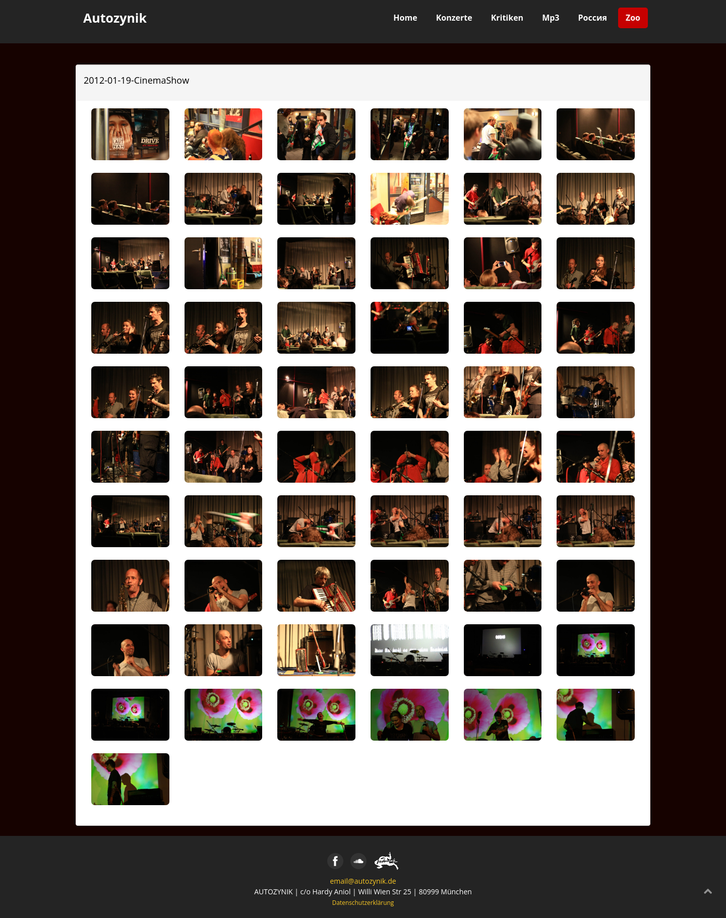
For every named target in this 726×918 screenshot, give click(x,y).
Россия (592, 17)
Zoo (633, 17)
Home (405, 17)
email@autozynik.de (363, 881)
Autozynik (115, 17)
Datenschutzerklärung (363, 902)
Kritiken (507, 17)
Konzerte (454, 17)
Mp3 (550, 17)
